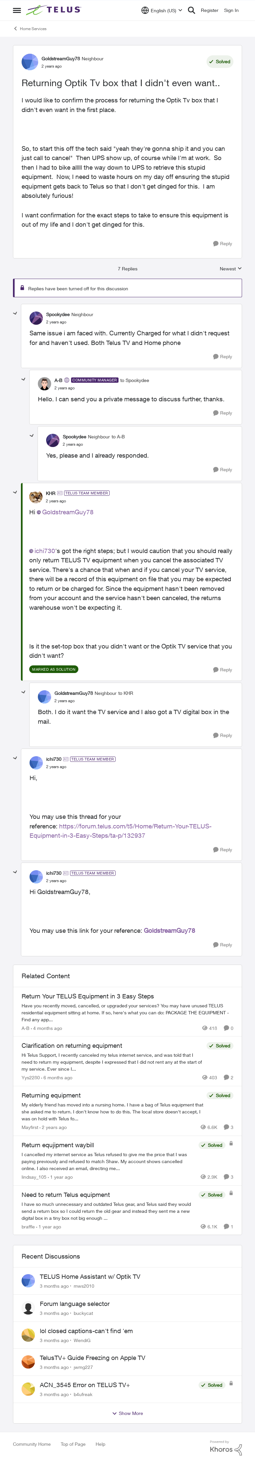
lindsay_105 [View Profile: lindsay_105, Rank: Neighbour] (34, 1177)
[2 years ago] (53, 1127)
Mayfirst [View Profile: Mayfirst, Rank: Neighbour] (30, 1127)
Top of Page (73, 1444)
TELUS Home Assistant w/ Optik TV (90, 1276)
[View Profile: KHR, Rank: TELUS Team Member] (35, 496)
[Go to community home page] (54, 10)
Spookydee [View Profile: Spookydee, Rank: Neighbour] (58, 314)
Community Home (32, 1444)
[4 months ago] (46, 1027)
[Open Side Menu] (17, 10)
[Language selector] (161, 10)
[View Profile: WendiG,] (28, 1335)
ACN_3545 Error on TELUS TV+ (85, 1384)
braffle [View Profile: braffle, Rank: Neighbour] (28, 1226)
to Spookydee (134, 380)
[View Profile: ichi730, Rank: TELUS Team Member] (36, 762)
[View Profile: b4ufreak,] (28, 1389)
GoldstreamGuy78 (68, 512)
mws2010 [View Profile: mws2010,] (84, 1286)
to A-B (118, 436)
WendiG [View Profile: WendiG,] (82, 1340)
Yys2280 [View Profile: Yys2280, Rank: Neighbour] (31, 1077)
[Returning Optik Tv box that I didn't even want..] (56, 322)
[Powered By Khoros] (226, 1448)
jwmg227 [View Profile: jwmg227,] (83, 1367)
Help (100, 1444)
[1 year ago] (60, 1176)
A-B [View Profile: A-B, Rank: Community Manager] (58, 380)
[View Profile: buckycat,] (28, 1308)
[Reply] (222, 243)
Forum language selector (75, 1303)
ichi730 (45, 550)
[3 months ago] (54, 1285)
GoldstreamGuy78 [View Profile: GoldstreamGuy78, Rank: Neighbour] (61, 58)
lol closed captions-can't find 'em (86, 1330)
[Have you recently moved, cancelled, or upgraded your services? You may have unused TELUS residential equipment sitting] (127, 1012)
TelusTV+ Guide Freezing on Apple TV (92, 1357)
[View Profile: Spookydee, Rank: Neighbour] (36, 318)
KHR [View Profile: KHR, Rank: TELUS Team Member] (50, 493)
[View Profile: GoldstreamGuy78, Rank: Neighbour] (30, 62)
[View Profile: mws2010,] (28, 1280)
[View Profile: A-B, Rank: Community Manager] (44, 383)
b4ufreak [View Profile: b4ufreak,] (83, 1394)
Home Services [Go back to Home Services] (29, 28)
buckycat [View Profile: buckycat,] (83, 1313)
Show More (127, 1413)
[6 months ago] (56, 1077)
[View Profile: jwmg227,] (28, 1362)
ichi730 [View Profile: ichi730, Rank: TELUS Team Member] (53, 759)
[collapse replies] (15, 313)
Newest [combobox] (231, 269)
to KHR (125, 693)
